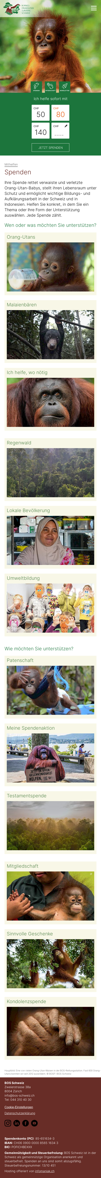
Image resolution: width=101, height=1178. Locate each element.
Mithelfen (11, 164)
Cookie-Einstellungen (19, 1107)
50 (39, 113)
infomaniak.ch (44, 1171)
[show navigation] (94, 8)
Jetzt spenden (50, 148)
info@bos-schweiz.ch (19, 1095)
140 (40, 130)
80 (59, 113)
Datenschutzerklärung (20, 1113)
